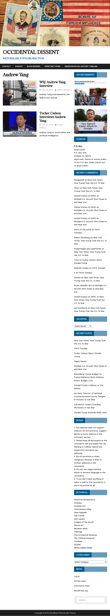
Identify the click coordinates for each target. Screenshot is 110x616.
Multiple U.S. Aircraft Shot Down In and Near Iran (90, 288)
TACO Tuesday (98, 267)
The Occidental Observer (85, 535)
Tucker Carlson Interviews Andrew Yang (52, 117)
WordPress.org (81, 590)
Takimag (78, 531)
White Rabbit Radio (83, 547)
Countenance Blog (82, 509)
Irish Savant (79, 518)
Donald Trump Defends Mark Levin (90, 412)
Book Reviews (33, 66)
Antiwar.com (80, 506)
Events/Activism (52, 66)
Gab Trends (79, 515)
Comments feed (82, 585)
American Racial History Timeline (81, 66)
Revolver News (81, 528)
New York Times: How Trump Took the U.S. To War (89, 181)
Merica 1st (79, 525)
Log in (77, 576)
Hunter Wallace (63, 89)
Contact (6, 66)
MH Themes (71, 613)
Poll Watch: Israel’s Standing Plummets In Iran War (87, 406)
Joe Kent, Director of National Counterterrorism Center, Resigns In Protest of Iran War (89, 396)
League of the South (84, 522)
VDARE (77, 544)
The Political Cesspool (84, 538)
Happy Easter (80, 361)
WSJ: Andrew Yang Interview (52, 84)
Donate (18, 66)
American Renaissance (84, 499)
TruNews (78, 541)
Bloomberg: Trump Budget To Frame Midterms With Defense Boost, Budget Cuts (89, 377)
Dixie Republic (80, 512)
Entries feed (80, 581)
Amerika (78, 502)
